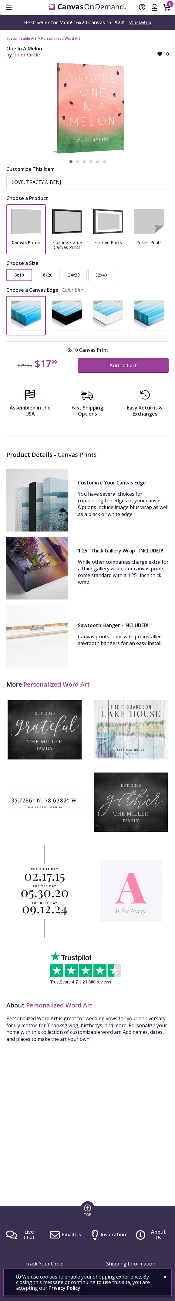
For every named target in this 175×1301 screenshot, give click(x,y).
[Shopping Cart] (166, 8)
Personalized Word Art (60, 38)
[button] (71, 161)
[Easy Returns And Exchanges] (145, 405)
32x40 (101, 275)
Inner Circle (26, 54)
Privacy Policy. (65, 1288)
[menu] (8, 7)
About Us (158, 1234)
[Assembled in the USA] (30, 405)
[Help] (142, 8)
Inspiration (113, 1234)
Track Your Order (44, 1263)
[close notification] (165, 1277)
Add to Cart (123, 365)
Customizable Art (21, 38)
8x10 (19, 275)
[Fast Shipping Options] (87, 405)
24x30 (74, 275)
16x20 (46, 275)
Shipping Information (130, 1263)
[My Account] (154, 8)
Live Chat (29, 1234)
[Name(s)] (87, 182)
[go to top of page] (87, 1210)
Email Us (71, 1234)
